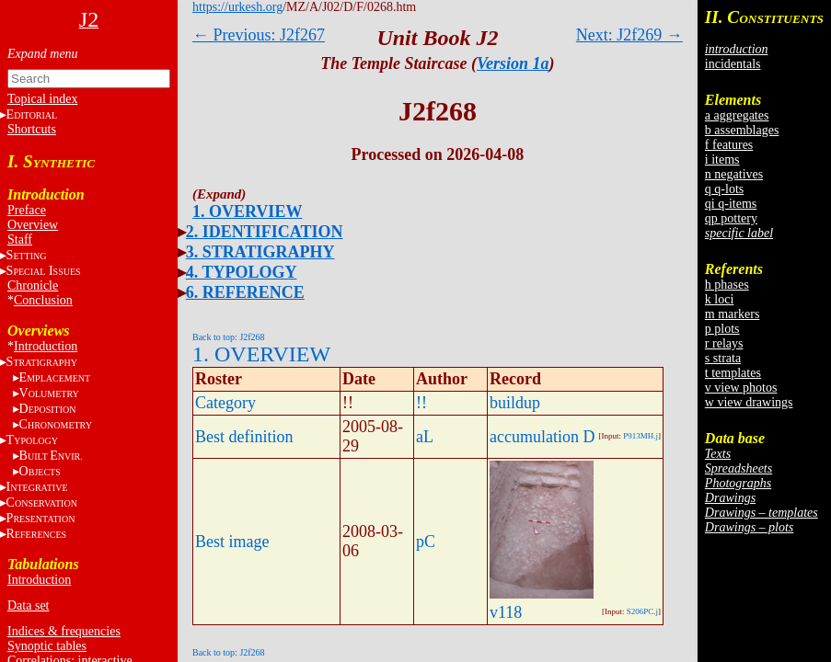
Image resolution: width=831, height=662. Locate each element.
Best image (232, 541)
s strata (723, 358)
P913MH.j (640, 435)
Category (225, 403)
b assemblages (742, 130)
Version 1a (513, 63)
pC (425, 541)
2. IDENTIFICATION (264, 232)
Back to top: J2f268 (228, 337)
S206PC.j (642, 611)
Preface (26, 210)
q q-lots (724, 189)
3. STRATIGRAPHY (260, 252)
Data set (28, 605)
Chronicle (32, 285)
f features (729, 145)
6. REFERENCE (245, 292)
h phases (727, 284)
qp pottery (731, 218)
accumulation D (542, 437)
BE (51, 455)
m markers (732, 314)
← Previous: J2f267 (258, 35)
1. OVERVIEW (247, 211)
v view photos (741, 387)
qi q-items (730, 204)
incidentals (733, 64)
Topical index (42, 99)
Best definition (244, 437)
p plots (722, 329)
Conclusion (43, 300)
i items (722, 159)
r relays (724, 343)
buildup (515, 403)
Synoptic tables (47, 646)
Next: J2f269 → (629, 35)
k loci (719, 299)
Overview (32, 225)
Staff (19, 239)
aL (424, 437)
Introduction (45, 346)
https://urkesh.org (237, 7)
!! (421, 403)
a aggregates (737, 115)
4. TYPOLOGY (241, 272)
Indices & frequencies (64, 631)
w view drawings (749, 402)
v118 (506, 612)
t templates (733, 373)
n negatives (734, 174)
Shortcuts (31, 129)
